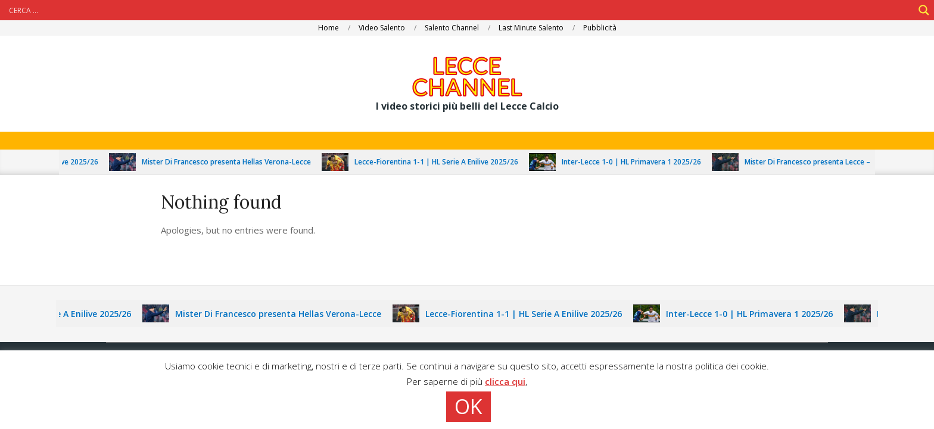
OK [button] (468, 406)
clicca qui (505, 381)
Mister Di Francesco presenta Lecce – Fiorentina (831, 162)
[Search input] (460, 10)
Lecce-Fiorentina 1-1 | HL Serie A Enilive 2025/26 (442, 162)
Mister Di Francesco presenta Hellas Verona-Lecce (231, 162)
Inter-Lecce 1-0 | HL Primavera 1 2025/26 (636, 162)
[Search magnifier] (924, 10)
